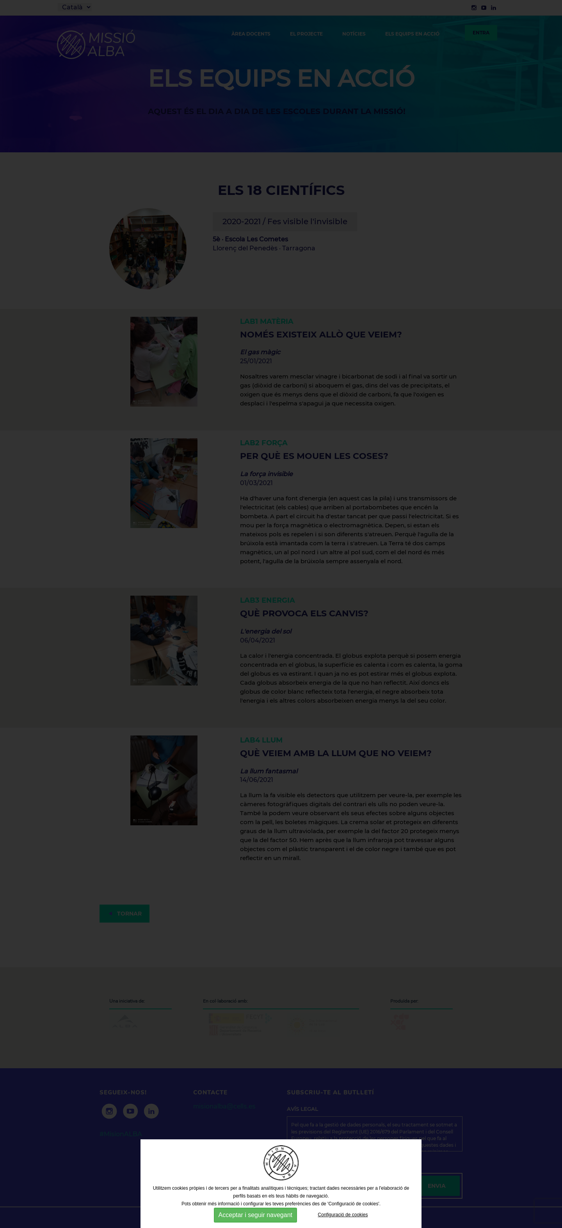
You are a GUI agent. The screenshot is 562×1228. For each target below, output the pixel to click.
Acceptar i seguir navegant (255, 1215)
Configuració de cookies (343, 1214)
